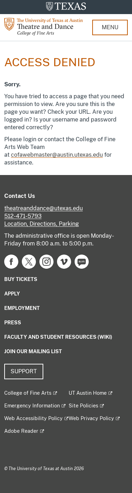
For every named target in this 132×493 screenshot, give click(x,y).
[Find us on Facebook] (11, 261)
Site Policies (83, 405)
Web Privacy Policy (91, 418)
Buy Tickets (20, 279)
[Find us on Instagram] (46, 261)
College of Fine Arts (27, 393)
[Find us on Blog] (82, 261)
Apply (12, 294)
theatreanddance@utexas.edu (43, 208)
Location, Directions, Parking (41, 223)
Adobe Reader (21, 431)
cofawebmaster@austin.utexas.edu (57, 154)
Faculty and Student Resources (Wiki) (58, 337)
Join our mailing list (33, 351)
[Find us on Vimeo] (64, 261)
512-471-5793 (23, 216)
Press (12, 322)
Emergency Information (32, 405)
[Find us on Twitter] (29, 261)
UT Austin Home (88, 393)
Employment (22, 308)
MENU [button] (110, 27)
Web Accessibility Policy (33, 418)
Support (24, 371)
